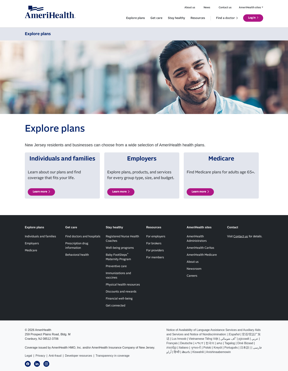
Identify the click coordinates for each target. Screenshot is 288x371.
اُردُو (168, 352)
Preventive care (116, 266)
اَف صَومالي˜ (228, 338)
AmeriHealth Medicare (202, 254)
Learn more (40, 191)
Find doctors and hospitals (82, 236)
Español (234, 334)
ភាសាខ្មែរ (171, 347)
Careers (192, 275)
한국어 (210, 343)
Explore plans (135, 18)
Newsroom (194, 268)
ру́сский (244, 338)
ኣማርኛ (199, 343)
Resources (198, 18)
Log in (252, 18)
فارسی (257, 347)
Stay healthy (176, 18)
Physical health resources (123, 284)
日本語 (244, 347)
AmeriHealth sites (250, 7)
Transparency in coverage (112, 355)
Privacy (40, 355)
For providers (155, 250)
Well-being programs (120, 247)
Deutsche (186, 343)
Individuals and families (40, 236)
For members (155, 257)
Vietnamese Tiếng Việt (203, 338)
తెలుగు (186, 352)
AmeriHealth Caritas (200, 247)
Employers (32, 243)
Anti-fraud (55, 355)
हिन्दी (176, 352)
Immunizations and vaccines (118, 275)
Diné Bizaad (245, 343)
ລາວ (219, 343)
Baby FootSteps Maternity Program (118, 257)
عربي (255, 338)
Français (172, 343)
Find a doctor (225, 18)
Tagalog (230, 343)
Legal (28, 355)
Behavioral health (77, 254)
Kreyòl (218, 347)
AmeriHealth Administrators (197, 238)
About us (189, 7)
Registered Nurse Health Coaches (122, 238)
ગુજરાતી (196, 347)
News (207, 7)
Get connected (115, 305)
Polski (207, 347)
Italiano (184, 347)
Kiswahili (198, 352)
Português (231, 347)
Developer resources (78, 355)
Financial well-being (119, 298)
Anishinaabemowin (218, 352)
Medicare (31, 250)
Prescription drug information (76, 245)
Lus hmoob (179, 338)
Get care (156, 18)
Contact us (225, 7)
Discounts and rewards (121, 291)
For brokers (153, 243)
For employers (155, 236)
